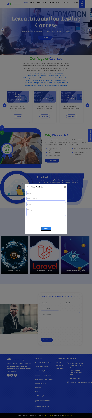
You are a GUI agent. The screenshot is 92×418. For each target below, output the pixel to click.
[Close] (65, 187)
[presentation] (39, 221)
